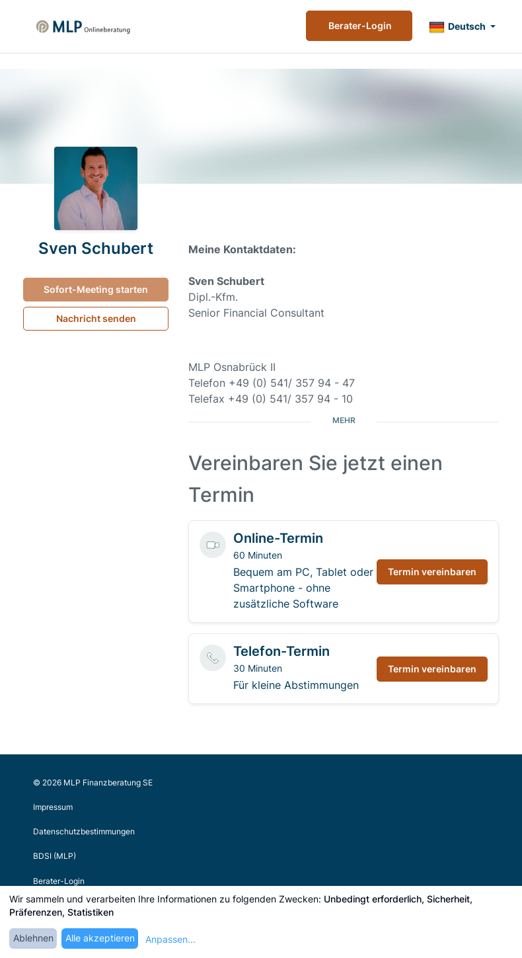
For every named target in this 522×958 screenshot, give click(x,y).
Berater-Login (359, 25)
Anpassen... (170, 939)
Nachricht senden (96, 318)
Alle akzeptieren (100, 937)
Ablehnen (33, 937)
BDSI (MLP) (54, 856)
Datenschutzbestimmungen (84, 831)
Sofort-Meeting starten (96, 289)
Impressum (53, 807)
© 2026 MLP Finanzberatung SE (93, 782)
